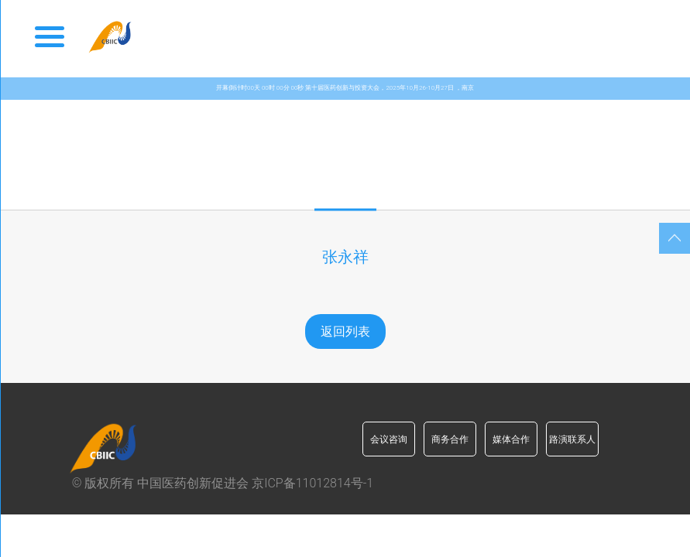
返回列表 (345, 331)
